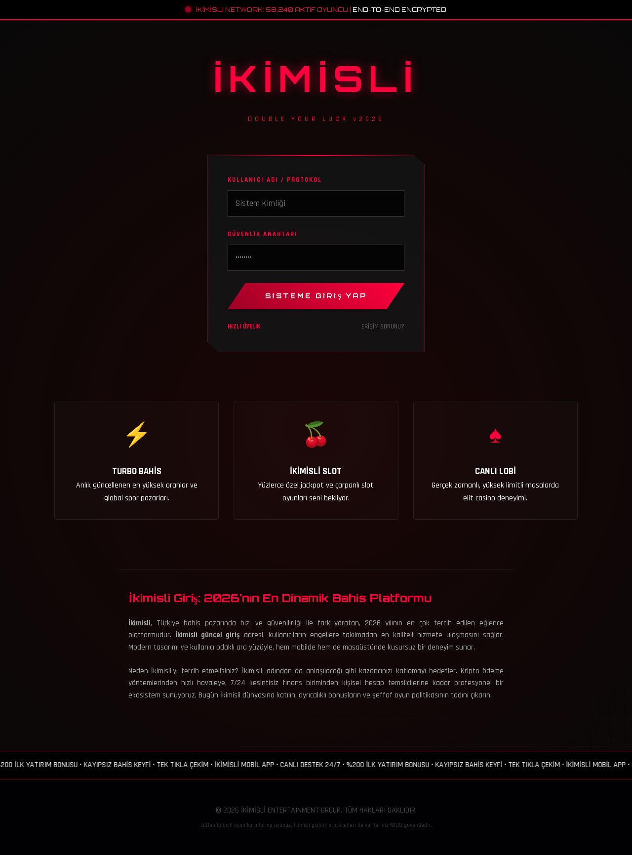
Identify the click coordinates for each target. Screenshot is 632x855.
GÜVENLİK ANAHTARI (263, 234)
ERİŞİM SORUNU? (382, 326)
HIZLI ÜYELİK (244, 326)
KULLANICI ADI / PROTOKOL (275, 180)
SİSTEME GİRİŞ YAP (316, 296)
